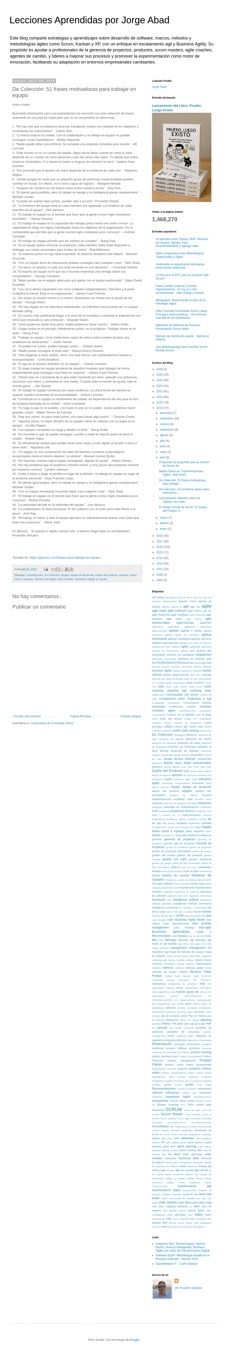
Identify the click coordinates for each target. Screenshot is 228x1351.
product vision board (179, 1064)
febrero (165, 523)
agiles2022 (189, 626)
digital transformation (197, 763)
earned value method (200, 771)
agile (206, 606)
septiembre (167, 429)
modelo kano (172, 976)
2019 (160, 408)
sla (163, 1138)
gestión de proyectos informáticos (171, 851)
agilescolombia (159, 630)
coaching (157, 690)
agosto (164, 435)
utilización (182, 1206)
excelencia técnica (182, 811)
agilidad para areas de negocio (195, 643)
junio (163, 446)
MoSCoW (206, 976)
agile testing (193, 619)
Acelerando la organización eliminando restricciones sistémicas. (180, 266)
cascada (206, 674)
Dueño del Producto (167, 771)
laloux (172, 915)
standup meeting (160, 1150)
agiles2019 (157, 626)
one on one (205, 992)
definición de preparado (164, 743)
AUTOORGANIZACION (167, 662)
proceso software (176, 1048)
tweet (202, 1194)
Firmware (157, 827)
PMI (174, 1023)
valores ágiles (196, 1210)
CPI (195, 718)
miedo (208, 968)
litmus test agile (191, 944)
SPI (163, 1142)
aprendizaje (170, 659)
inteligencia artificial (185, 899)
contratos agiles (163, 710)
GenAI (156, 835)
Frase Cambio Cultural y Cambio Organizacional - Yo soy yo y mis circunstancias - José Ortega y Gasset (180, 289)
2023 (160, 386)
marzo (164, 517)
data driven (205, 730)
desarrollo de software (185, 750)
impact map (197, 883)
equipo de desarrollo (82, 575)
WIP (165, 1222)
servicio (156, 1130)
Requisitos (205, 1092)
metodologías (203, 963)
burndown (187, 666)
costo (154, 718)
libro (154, 940)
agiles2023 (205, 626)
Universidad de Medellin (182, 1198)
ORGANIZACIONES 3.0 (165, 1000)
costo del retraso (171, 718)
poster (171, 1035)
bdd (209, 662)
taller (200, 1150)
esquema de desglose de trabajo (180, 803)
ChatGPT (199, 682)
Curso (207, 726)
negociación (158, 988)
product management (181, 1060)
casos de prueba (174, 679)
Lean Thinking (184, 927)
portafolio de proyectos (183, 1031)
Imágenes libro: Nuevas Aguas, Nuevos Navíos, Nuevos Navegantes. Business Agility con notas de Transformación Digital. (183, 1247)
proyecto (169, 1081)
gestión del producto (189, 855)
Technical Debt (188, 1158)
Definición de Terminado (181, 746)
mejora (198, 959)
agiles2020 (173, 626)
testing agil (205, 1166)
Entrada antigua (131, 716)
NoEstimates (191, 988)
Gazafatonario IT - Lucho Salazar (177, 1263)
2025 (160, 374)
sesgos (165, 1130)
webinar (156, 1222)
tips (178, 1170)
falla (164, 823)
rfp (153, 1104)
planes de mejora (189, 1020)
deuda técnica (173, 759)
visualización (158, 1219)
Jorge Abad (159, 86)
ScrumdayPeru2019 (201, 1122)
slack (169, 1138)
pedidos (182, 1008)
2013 (160, 563)
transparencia (189, 1190)
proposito (193, 1077)
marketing (206, 956)
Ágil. (198, 606)
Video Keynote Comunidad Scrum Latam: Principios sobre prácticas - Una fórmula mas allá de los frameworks (182, 314)
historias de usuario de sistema (180, 880)
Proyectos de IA (183, 1081)
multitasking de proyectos (182, 984)
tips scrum (201, 1170)
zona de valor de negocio (191, 1226)
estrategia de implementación (181, 807)
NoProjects (205, 988)
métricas (179, 968)
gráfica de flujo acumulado (186, 863)
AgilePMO (205, 622)
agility (184, 646)
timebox (171, 1170)
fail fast (156, 823)
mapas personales (190, 956)
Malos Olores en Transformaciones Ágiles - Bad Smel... (181, 473)
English (168, 779)
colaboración (158, 694)
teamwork (80, 579)
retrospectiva (160, 1100)
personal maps (185, 1012)
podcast (162, 1027)
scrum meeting (192, 1114)
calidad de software (191, 670)
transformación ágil (194, 1186)
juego (163, 911)
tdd (169, 1154)
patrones (171, 1007)
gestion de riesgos (201, 851)
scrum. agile (183, 1118)
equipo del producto (106, 575)
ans (179, 654)
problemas (158, 1048)
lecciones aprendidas (171, 931)
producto (183, 1068)
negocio (170, 988)
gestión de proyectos (200, 847)
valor (197, 1206)
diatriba (168, 763)
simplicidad (187, 1130)
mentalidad (169, 964)
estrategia (157, 807)
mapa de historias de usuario (187, 951)
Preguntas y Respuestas (198, 1040)
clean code (172, 686)
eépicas (167, 775)
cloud (191, 686)
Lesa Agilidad (179, 935)
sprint (191, 1142)
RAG (199, 1084)
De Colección (52, 575)
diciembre (166, 413)
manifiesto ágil (160, 951)
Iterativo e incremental (195, 907)
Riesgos (161, 1104)
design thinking (182, 755)
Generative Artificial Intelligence (193, 835)
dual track (205, 767)
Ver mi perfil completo (188, 1288)
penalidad (192, 1008)
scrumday (157, 1122)
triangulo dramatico (172, 1194)
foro (192, 827)
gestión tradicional (200, 859)
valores (182, 1210)
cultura (168, 726)
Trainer (207, 1182)
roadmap (174, 1104)
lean (208, 915)
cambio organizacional (175, 674)
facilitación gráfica (176, 819)
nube (172, 992)
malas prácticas (160, 948)
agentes (166, 606)
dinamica (157, 766)
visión (208, 1214)
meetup (190, 960)
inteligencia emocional (165, 907)
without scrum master (181, 1223)
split (168, 1142)
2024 (160, 380)
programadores (178, 1072)
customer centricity (161, 730)
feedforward (195, 823)
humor (177, 883)
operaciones (158, 996)
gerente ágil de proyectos (179, 843)
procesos (194, 1048)
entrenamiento (182, 783)
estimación (204, 803)
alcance (201, 650)
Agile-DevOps (185, 622)
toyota (160, 1174)
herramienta (205, 871)
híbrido (156, 875)
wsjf (164, 1226)
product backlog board (165, 1056)
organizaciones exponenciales (195, 1000)
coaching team (34, 575)
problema (206, 1044)
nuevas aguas (185, 991)
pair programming (161, 1003)
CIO (154, 686)
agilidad (174, 630)
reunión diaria (178, 1100)
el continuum (190, 775)
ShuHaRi (175, 1130)
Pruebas (156, 1084)
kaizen (197, 911)
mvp (202, 983)
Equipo (65, 575)
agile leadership (161, 614)
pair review (178, 1003)
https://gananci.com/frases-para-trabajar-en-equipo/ (65, 557)
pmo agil (189, 1023)
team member (65, 579)
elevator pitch (204, 775)
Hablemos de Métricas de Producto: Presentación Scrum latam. (178, 327)
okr (197, 991)
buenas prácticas (171, 666)
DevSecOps (204, 758)
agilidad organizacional (165, 642)
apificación (157, 659)
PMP (208, 1023)
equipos (123, 575)
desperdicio (197, 754)
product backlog (201, 1052)
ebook (155, 775)
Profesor (165, 1072)
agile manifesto (180, 614)
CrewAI (167, 723)
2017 (160, 541)
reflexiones (172, 1092)
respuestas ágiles (178, 1096)
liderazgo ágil (203, 939)
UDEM (164, 1198)
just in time (172, 911)
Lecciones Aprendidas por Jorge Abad (90, 20)
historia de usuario (175, 875)
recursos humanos (186, 1088)
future (208, 831)
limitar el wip (159, 943)
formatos (184, 827)
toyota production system (179, 1174)
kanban (206, 911)
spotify (183, 1142)
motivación (157, 980)
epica (208, 783)
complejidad (158, 703)
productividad (203, 1064)
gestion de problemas (177, 847)
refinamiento (204, 1088)
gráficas (175, 867)
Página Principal (80, 716)
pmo (180, 1023)
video (198, 1214)
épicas (155, 787)
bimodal (156, 666)
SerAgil (207, 1126)
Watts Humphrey (197, 1219)
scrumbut (206, 1118)
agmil (192, 650)
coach (207, 686)
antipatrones (203, 654)
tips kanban (187, 1170)
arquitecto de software (191, 658)
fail (209, 819)
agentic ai (176, 606)
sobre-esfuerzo (203, 1138)
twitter (156, 1198)
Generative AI (168, 835)
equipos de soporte (183, 795)
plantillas (156, 1023)
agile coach (159, 610)
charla (189, 682)
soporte (156, 1142)
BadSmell (188, 662)
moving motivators (178, 980)
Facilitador (192, 819)
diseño (167, 767)
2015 (160, 552)
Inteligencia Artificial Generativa (192, 903)
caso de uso (158, 679)
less (190, 936)
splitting (175, 1142)
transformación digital (166, 1190)
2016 (160, 547)
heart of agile (191, 871)
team (177, 1154)
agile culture (194, 610)
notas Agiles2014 (161, 992)
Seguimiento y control (186, 1126)
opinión (174, 996)
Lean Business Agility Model (186, 919)
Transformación (160, 1186)
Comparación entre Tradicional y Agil (185, 698)
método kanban (185, 964)
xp (168, 1226)
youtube (174, 1226)
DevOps (190, 759)
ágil (192, 606)
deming (164, 750)
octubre (165, 424)
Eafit (186, 771)
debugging (179, 735)
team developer (193, 1154)
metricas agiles (194, 967)
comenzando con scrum (182, 694)
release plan (189, 1092)
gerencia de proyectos (179, 839)
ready (208, 1084)
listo (180, 944)
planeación (172, 1019)
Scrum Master (172, 1114)
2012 (160, 569)
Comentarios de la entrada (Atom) (51, 723)
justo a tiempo (186, 911)
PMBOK (166, 1023)
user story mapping (164, 1206)
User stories (168, 1202)
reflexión (157, 1092)
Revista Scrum (203, 1101)
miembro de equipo (45, 579)
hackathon (177, 871)
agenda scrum (187, 601)
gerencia (157, 839)
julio (163, 440)
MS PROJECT (202, 980)
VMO (169, 1218)
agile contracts (177, 610)
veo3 (189, 1214)
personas (199, 1011)
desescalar (167, 755)
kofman (164, 915)
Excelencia (163, 811)
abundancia (171, 597)
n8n (209, 984)
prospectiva (158, 1081)
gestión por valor (174, 859)
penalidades (205, 1008)
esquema (157, 803)
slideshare (187, 1138)
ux (191, 1206)
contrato (191, 706)
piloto (184, 1015)
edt (160, 775)
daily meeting (190, 730)
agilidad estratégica (179, 638)
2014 (160, 558)
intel (169, 900)
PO (153, 1028)
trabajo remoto (176, 1182)
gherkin (155, 863)
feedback (181, 823)
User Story (184, 1202)
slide (176, 1138)
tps (196, 1174)
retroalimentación (202, 1097)
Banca (198, 663)
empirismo (157, 779)
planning (206, 1020)
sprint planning (186, 1146)
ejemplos (177, 775)
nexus (179, 987)
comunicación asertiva (197, 702)
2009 (160, 574)
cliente (183, 686)
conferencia (176, 706)
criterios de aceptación (187, 723)
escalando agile (183, 799)
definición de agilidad (171, 739)
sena (200, 1126)
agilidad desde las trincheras (182, 635)
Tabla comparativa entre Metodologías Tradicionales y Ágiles (180, 255)
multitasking (159, 983)
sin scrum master (169, 1134)
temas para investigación (179, 1162)
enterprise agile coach (185, 779)
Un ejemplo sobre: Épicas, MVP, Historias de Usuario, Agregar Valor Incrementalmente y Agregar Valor (182, 242)
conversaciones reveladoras (195, 710)
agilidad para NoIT (161, 646)
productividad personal (164, 1068)
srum (200, 1146)
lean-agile (205, 927)
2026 (160, 369)
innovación (159, 899)
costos (187, 718)
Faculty (202, 819)
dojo (189, 767)
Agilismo (176, 646)
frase (198, 827)
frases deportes (194, 831)
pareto (196, 1003)
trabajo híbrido (195, 1178)
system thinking (187, 1150)
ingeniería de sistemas (187, 891)
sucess (173, 1150)
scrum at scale (192, 1110)
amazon (171, 654)
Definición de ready (189, 743)
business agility (161, 670)
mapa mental (173, 956)
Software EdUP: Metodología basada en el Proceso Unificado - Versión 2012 (182, 1257)
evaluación (205, 807)
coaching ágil (176, 690)
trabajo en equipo (97, 579)
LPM (203, 944)
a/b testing (158, 597)
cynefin (176, 730)
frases (206, 827)
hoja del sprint (204, 880)
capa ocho (195, 674)
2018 (160, 535)
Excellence (200, 811)
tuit (196, 1194)
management (179, 947)
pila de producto (170, 1015)
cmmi (199, 686)
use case (201, 1198)
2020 (160, 402)
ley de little (198, 936)
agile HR (206, 610)
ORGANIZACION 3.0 (197, 996)
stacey (208, 1146)
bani (203, 662)
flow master (168, 827)
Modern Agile (191, 976)
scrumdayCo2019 (176, 1122)
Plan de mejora (197, 1015)
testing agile (159, 1170)
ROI (183, 1104)
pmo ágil (200, 1023)
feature (171, 823)
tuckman (188, 1194)
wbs (209, 1219)
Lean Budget (159, 920)
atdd (208, 658)
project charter (195, 1072)
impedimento (187, 887)
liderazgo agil (186, 939)
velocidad (180, 1214)
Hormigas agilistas (162, 883)
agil (186, 606)
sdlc (172, 1126)
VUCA (176, 1219)
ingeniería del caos (177, 895)
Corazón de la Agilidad (180, 714)
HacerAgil (167, 871)
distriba (176, 767)
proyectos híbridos (201, 1081)
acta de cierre (185, 597)
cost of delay (203, 714)
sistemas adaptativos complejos (195, 1134)
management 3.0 (200, 947)
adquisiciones (170, 601)
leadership (200, 915)
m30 (209, 944)
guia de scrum (189, 867)
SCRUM (173, 1109)
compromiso (173, 703)
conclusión (159, 706)
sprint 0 (199, 1142)
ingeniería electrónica (200, 895)
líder (161, 940)
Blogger (134, 1339)
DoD (183, 767)
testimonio (192, 1166)
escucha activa (203, 799)
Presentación (162, 1044)
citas (161, 686)
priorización (193, 1044)
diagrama (157, 763)
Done (196, 767)
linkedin (172, 943)
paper (188, 1003)
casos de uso (190, 679)
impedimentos (203, 887)
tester (183, 1166)
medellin (180, 960)
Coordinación (159, 714)
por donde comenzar (182, 1028)
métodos (156, 968)
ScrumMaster (160, 1126)
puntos (167, 1084)
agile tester (174, 618)
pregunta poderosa (175, 1040)
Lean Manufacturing (176, 923)
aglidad (184, 650)
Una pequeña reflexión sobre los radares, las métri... (179, 499)
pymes (178, 1084)
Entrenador (167, 783)
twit (209, 1194)
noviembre (167, 418)
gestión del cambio (164, 855)
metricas (167, 967)
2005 (160, 580)
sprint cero (168, 1146)
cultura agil (181, 726)
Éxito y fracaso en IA (166, 815)
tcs (164, 1154)
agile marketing (197, 615)
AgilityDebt (194, 646)
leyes (208, 935)
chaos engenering (175, 683)
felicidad (206, 823)
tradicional (195, 1182)
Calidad (176, 670)
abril (163, 457)
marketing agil (159, 960)
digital (178, 762)
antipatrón (188, 654)
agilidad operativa (201, 638)
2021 (160, 397)
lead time (189, 915)
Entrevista (198, 783)
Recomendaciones (164, 1088)
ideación (185, 883)
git (162, 863)
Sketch (156, 1138)
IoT (180, 907)
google (167, 863)
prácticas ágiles (185, 1036)
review (191, 1100)
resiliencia (157, 1097)
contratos (205, 706)
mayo (164, 452)
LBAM (180, 915)
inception (157, 891)
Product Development (190, 1056)
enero (164, 529)
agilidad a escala (191, 630)
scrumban (196, 1118)
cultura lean (196, 726)
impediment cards (171, 887)
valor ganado (170, 1210)
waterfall (184, 1219)
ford (178, 827)
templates (198, 1162)
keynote (156, 915)
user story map (201, 1202)
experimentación (191, 815)
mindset (183, 971)
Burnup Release (202, 666)
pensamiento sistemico (164, 1012)
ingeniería (169, 891)
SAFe (190, 1104)
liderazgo (170, 940)
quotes (189, 1084)
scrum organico (168, 1118)
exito (209, 811)
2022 (160, 391)
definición (191, 734)
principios (179, 1044)
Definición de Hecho (198, 738)
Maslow (172, 960)
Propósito (206, 1077)
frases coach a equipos (168, 831)
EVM (154, 811)
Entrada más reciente (27, 716)
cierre (208, 683)
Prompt (181, 1077)
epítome (165, 787)
